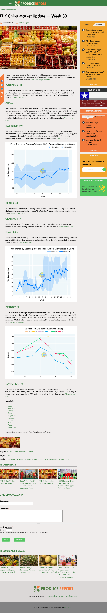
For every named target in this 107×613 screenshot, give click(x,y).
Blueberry (11, 408)
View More (93, 150)
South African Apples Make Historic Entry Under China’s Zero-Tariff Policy (94, 53)
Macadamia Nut (92, 136)
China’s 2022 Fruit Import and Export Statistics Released (7, 569)
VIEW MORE (93, 84)
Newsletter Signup (72, 596)
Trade (16, 451)
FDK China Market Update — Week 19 (93, 64)
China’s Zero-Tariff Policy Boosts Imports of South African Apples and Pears (28, 484)
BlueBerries (90, 127)
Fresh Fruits (13, 459)
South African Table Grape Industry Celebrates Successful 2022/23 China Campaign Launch (66, 572)
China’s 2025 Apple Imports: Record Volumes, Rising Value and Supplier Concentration (93, 102)
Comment (4, 509)
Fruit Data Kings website (40, 79)
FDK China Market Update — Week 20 (46, 482)
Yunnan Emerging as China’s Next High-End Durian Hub (95, 32)
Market (10, 451)
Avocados (29, 459)
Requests (98, 117)
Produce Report (24, 23)
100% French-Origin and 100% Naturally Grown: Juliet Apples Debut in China (66, 484)
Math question (6, 527)
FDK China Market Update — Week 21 (7, 482)
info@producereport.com (55, 596)
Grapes (61, 459)
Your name (4, 501)
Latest (87, 24)
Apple (10, 406)
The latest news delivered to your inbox (93, 162)
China (10, 455)
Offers (87, 117)
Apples (21, 459)
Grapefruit (12, 415)
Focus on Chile (93, 90)
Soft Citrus (12, 427)
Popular (99, 24)
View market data (18, 97)
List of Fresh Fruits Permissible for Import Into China (89, 189)
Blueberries (38, 459)
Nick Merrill (68, 607)
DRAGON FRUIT (92, 144)
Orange (10, 420)
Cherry (10, 411)
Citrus (46, 459)
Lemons (68, 459)
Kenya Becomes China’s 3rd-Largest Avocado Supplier (95, 74)
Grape (10, 413)
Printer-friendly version (2, 93)
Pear (9, 422)
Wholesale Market (26, 451)
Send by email (2, 96)
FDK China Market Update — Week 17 (93, 42)
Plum (10, 425)
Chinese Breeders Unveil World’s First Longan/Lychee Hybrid (48, 569)
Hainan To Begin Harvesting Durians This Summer (27, 569)
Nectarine (11, 418)
